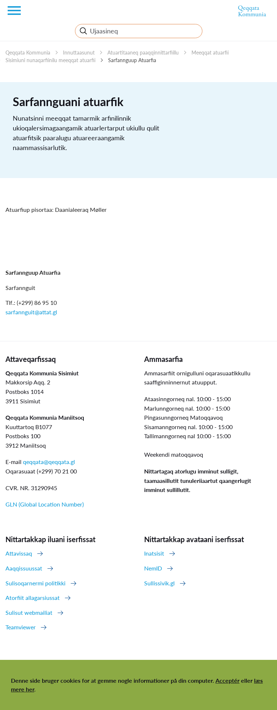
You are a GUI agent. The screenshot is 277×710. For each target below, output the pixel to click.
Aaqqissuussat (23, 568)
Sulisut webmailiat (28, 612)
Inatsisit (154, 553)
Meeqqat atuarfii (210, 52)
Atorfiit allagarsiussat (32, 597)
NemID (153, 568)
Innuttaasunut (79, 52)
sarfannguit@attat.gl (31, 311)
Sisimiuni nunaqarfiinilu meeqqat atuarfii (50, 60)
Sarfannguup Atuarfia (132, 60)
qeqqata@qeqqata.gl (49, 461)
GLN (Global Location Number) (44, 504)
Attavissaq (18, 553)
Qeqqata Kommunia (27, 52)
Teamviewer (20, 627)
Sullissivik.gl (159, 583)
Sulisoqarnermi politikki (35, 583)
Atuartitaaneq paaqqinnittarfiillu (143, 52)
